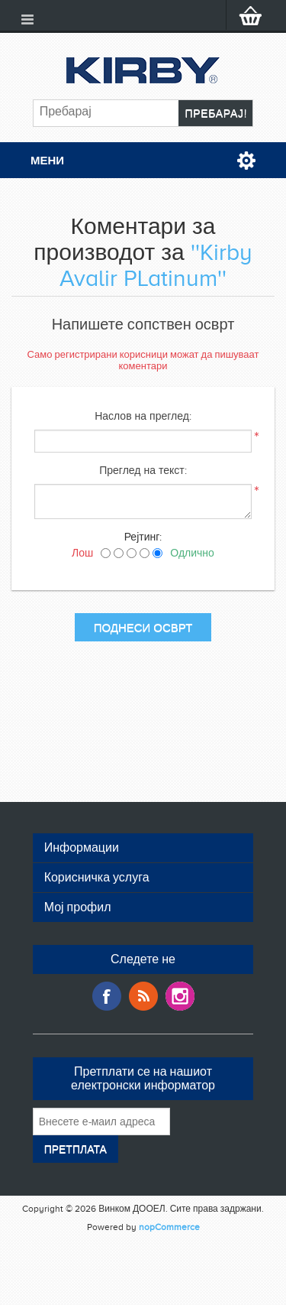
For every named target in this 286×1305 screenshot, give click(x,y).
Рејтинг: (143, 537)
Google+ (179, 996)
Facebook (106, 996)
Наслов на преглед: (143, 416)
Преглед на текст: (143, 470)
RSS (143, 996)
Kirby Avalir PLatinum (155, 265)
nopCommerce (169, 1227)
